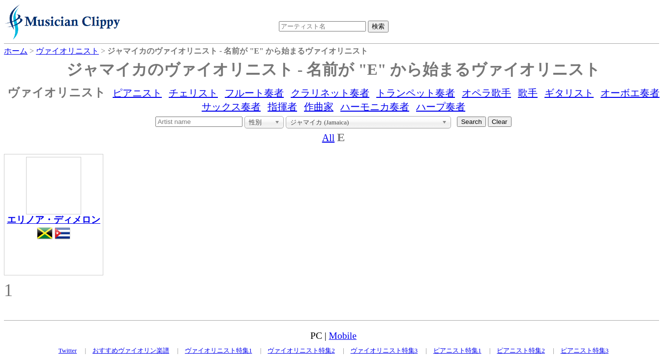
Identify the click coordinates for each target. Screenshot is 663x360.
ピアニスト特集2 (521, 350)
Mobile (343, 335)
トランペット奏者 (415, 93)
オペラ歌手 (486, 93)
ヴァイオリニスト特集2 (301, 350)
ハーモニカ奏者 (374, 106)
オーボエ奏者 (630, 93)
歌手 (528, 93)
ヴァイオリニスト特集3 (384, 350)
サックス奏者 (231, 106)
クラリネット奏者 (330, 93)
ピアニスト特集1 (457, 350)
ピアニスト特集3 (585, 350)
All (328, 137)
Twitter (68, 350)
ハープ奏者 (440, 106)
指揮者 (282, 106)
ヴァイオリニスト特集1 (218, 350)
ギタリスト (569, 93)
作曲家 (318, 106)
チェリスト (193, 93)
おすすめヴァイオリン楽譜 (130, 350)
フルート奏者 (254, 93)
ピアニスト (137, 93)
